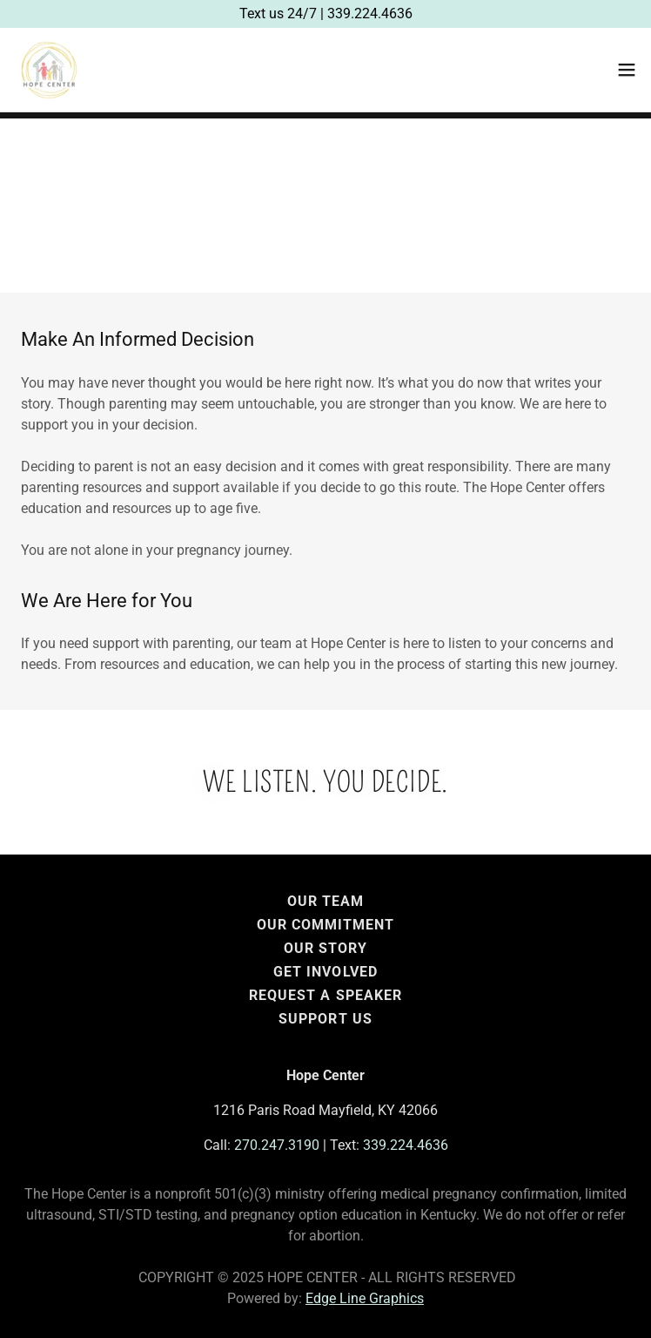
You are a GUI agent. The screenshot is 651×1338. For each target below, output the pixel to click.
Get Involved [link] (325, 971)
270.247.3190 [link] (276, 1145)
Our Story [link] (325, 948)
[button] (626, 69)
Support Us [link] (325, 1018)
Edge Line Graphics (364, 1298)
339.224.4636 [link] (405, 1145)
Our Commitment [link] (325, 924)
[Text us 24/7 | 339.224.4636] (325, 13)
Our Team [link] (325, 901)
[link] (49, 70)
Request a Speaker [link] (325, 995)
